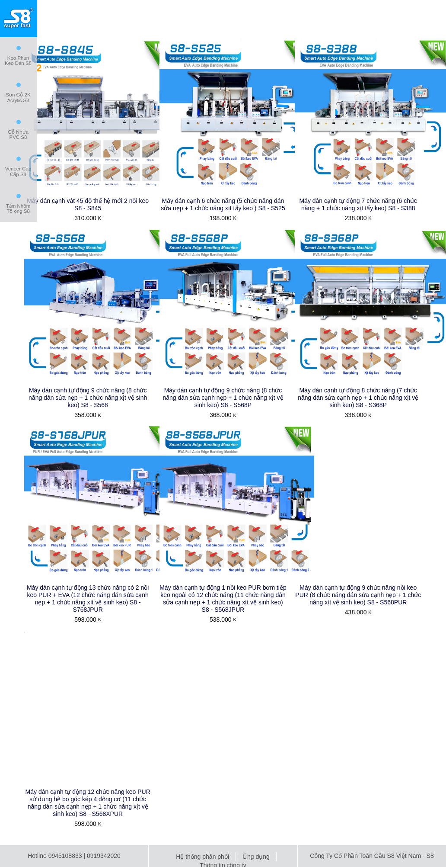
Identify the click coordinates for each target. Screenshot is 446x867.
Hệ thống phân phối (202, 856)
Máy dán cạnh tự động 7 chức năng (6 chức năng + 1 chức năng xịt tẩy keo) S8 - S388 (358, 204)
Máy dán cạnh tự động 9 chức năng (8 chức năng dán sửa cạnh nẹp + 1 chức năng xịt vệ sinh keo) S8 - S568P (222, 397)
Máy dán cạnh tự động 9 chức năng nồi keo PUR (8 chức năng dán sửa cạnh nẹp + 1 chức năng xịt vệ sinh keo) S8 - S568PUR (358, 595)
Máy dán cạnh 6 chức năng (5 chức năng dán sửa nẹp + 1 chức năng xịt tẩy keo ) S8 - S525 (223, 204)
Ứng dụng (256, 856)
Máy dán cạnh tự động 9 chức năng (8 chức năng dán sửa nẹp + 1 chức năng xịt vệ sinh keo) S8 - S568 (88, 397)
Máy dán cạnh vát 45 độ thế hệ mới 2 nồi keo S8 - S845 (88, 204)
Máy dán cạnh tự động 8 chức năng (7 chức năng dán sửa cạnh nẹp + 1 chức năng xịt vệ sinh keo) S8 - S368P (358, 397)
